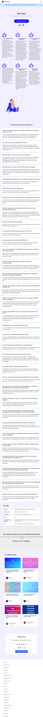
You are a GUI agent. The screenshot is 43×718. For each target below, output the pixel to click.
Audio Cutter (6, 667)
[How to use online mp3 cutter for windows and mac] (30, 587)
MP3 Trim (5, 686)
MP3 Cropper (6, 713)
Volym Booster (6, 697)
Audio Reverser (6, 699)
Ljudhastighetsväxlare (8, 705)
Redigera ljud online (7, 681)
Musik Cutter (6, 670)
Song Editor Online (7, 678)
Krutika (10, 577)
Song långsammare (7, 694)
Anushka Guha (29, 577)
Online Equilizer (6, 707)
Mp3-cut (5, 662)
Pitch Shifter (6, 702)
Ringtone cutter (6, 664)
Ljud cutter (6, 672)
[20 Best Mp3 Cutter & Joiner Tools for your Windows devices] (30, 563)
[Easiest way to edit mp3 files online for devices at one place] (13, 587)
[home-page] (6, 1)
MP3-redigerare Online (8, 675)
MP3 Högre (6, 710)
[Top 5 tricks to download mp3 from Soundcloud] (30, 609)
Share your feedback (21, 651)
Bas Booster (6, 691)
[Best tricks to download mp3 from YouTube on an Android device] (13, 609)
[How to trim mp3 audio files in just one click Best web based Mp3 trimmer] (13, 563)
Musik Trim (6, 689)
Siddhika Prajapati (12, 623)
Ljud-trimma (6, 683)
